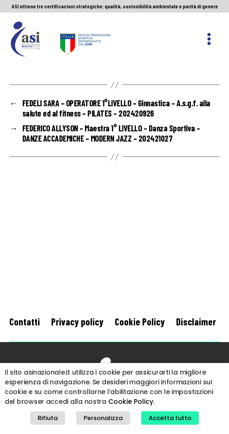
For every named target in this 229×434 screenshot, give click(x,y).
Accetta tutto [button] (170, 418)
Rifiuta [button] (48, 418)
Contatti (24, 321)
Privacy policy (77, 321)
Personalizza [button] (103, 418)
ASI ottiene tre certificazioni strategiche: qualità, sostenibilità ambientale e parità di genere (115, 6)
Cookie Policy (140, 321)
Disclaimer (196, 321)
